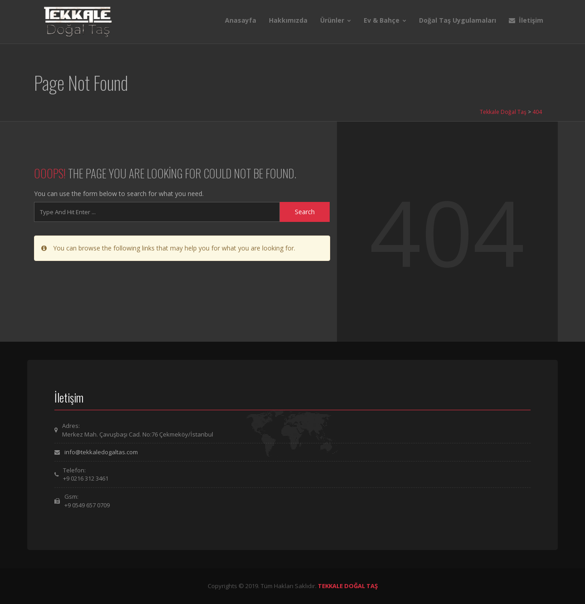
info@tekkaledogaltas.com (101, 452)
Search (305, 211)
